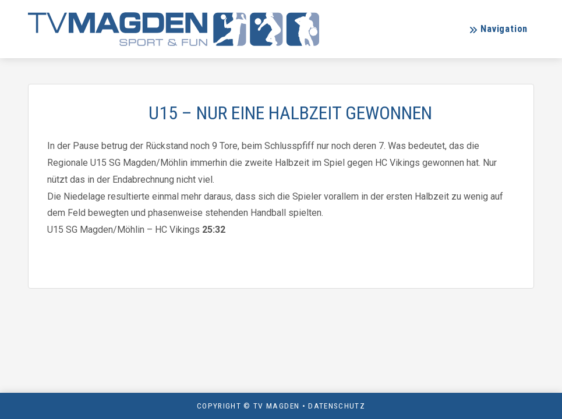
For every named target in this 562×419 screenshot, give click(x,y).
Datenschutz (336, 405)
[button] (498, 29)
